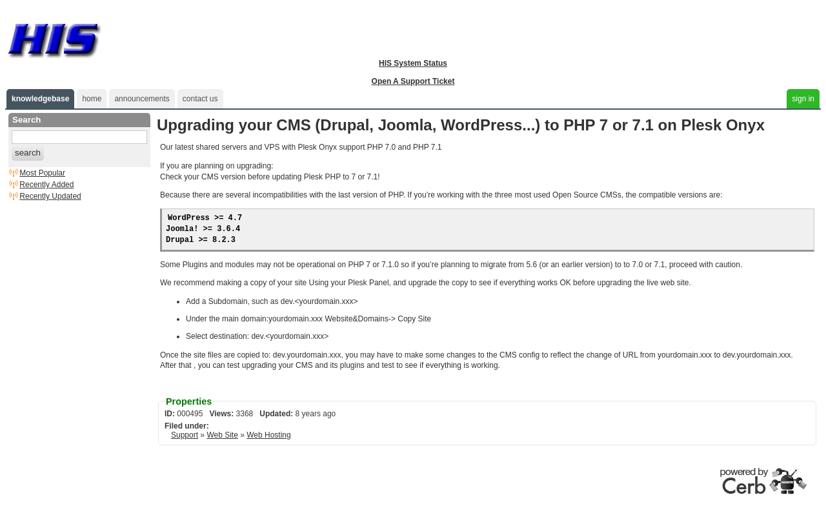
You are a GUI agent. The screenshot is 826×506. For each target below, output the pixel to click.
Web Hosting (268, 435)
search (28, 152)
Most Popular (42, 172)
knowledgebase (40, 98)
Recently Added (46, 184)
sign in (803, 98)
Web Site (221, 435)
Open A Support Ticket (413, 81)
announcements (141, 98)
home (91, 98)
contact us (200, 98)
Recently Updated (50, 196)
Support (184, 435)
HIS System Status (413, 63)
